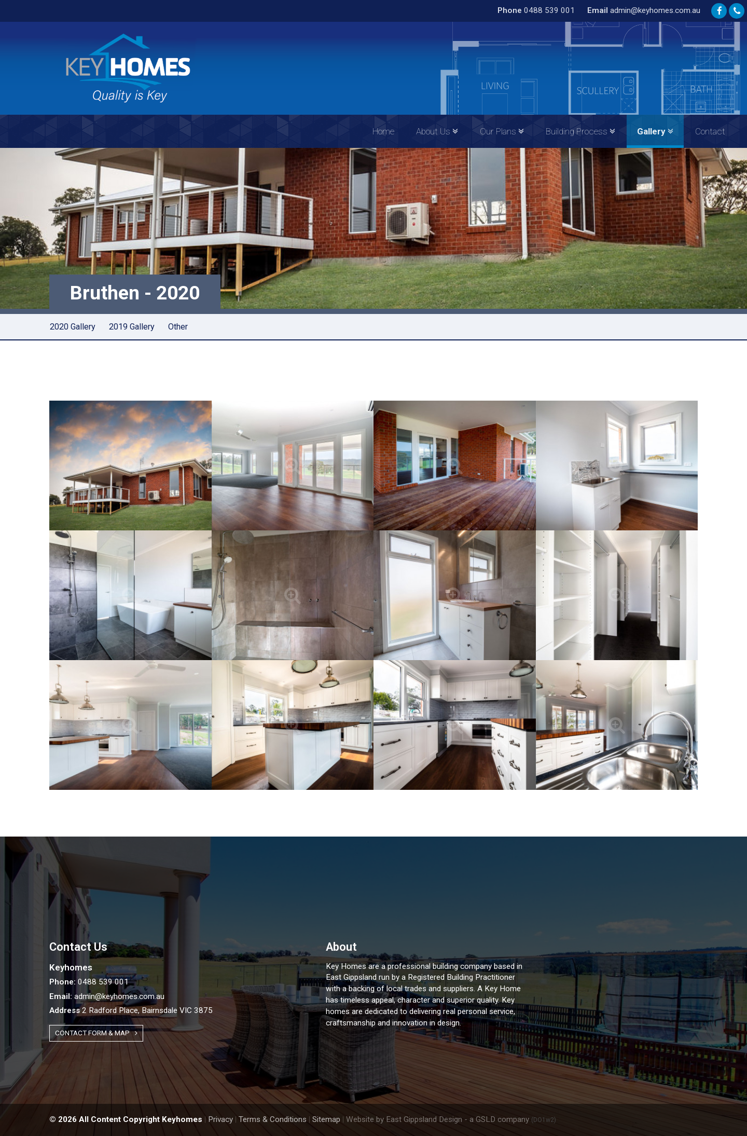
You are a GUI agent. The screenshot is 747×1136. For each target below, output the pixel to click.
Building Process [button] (580, 131)
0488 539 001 (536, 10)
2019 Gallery (132, 327)
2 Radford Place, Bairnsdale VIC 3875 (131, 1010)
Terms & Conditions (273, 1119)
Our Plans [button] (502, 131)
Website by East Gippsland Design (404, 1119)
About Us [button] (437, 131)
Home (383, 131)
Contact (710, 131)
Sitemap (326, 1119)
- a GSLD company (510, 1119)
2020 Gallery (72, 327)
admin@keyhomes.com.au (643, 10)
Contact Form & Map (96, 1033)
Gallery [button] (655, 131)
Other (178, 327)
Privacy (220, 1119)
